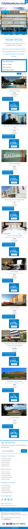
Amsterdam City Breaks (6, 458)
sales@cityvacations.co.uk (10, 505)
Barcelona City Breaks (6, 460)
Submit (24, 451)
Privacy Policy (10, 510)
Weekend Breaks (8, 508)
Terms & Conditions (18, 510)
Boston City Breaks (5, 472)
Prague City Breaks (5, 464)
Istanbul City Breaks (5, 462)
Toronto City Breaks (5, 485)
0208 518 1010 (8, 503)
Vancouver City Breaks (6, 487)
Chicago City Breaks (5, 489)
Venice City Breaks (5, 466)
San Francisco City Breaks (6, 477)
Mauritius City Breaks (5, 490)
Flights (12, 11)
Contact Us (4, 510)
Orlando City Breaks (5, 479)
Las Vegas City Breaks (6, 475)
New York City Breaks (5, 473)
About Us (22, 508)
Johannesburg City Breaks (6, 492)
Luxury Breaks (16, 508)
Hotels (17, 11)
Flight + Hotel (5, 11)
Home (3, 508)
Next (25, 73)
